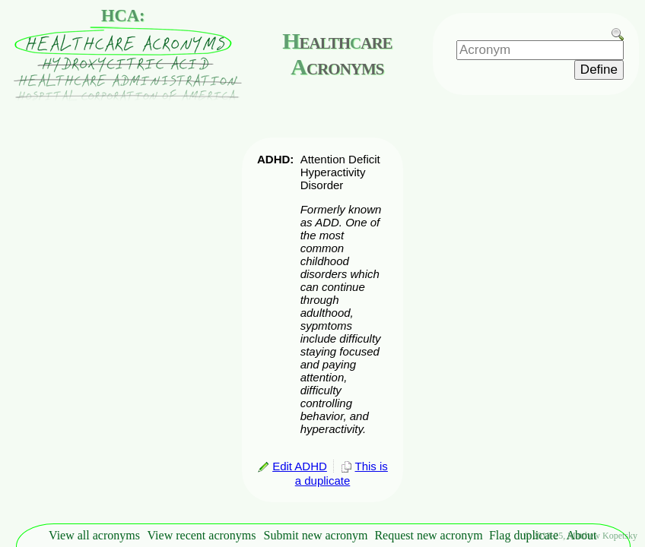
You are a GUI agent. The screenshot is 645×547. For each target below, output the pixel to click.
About (582, 535)
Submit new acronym (316, 535)
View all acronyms (94, 535)
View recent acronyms (202, 535)
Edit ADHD (292, 466)
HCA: (123, 15)
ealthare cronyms (337, 53)
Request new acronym (428, 535)
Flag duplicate (523, 535)
